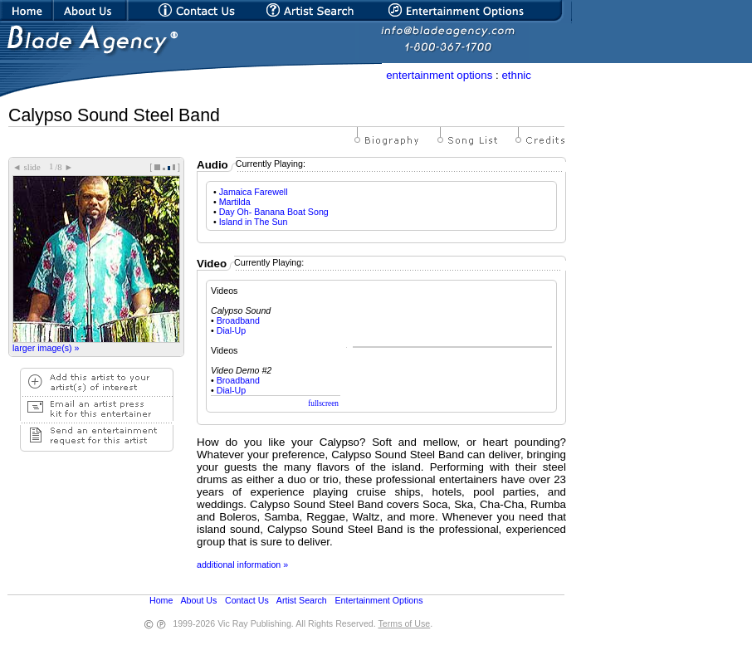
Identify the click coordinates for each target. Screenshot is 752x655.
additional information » (242, 564)
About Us (199, 600)
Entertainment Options (378, 600)
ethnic (516, 75)
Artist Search (301, 600)
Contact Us (247, 600)
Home (161, 600)
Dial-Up (232, 330)
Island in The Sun (253, 222)
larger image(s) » (46, 348)
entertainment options (439, 75)
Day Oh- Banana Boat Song (274, 212)
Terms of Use (404, 623)
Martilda (235, 202)
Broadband (238, 320)
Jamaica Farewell (253, 192)
